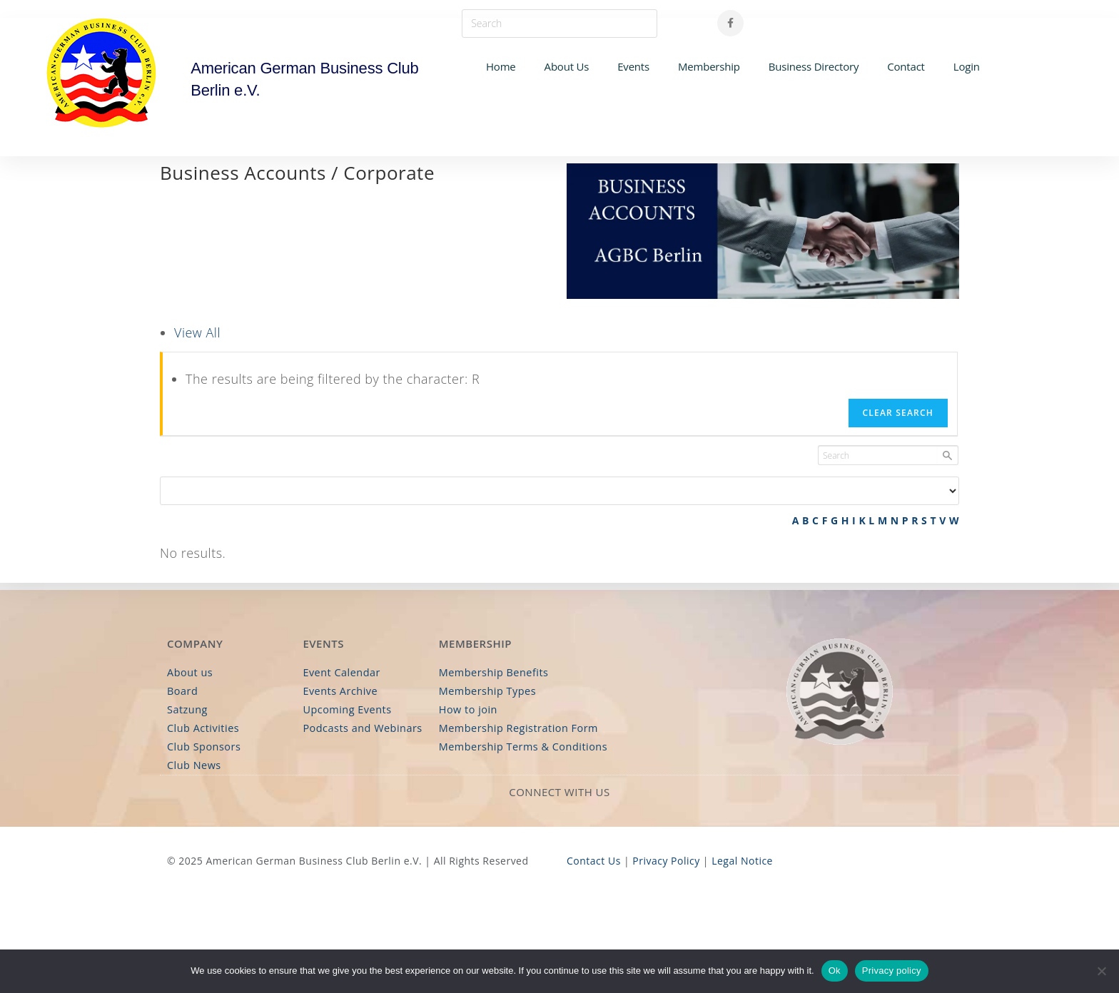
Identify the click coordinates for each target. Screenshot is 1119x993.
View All (197, 332)
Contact (905, 66)
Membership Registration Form (516, 728)
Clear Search (898, 413)
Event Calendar (340, 674)
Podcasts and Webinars (361, 728)
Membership (709, 66)
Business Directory (814, 66)
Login (966, 66)
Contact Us (594, 859)
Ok (835, 970)
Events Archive (339, 692)
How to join (467, 710)
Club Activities (202, 728)
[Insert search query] (559, 23)
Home (501, 66)
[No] (1101, 971)
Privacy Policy (665, 859)
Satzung (186, 710)
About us (189, 674)
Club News (193, 764)
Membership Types (486, 692)
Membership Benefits (492, 674)
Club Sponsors (202, 746)
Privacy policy (891, 970)
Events (633, 66)
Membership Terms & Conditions (521, 746)
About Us (567, 66)
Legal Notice (742, 859)
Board (182, 692)
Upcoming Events (346, 710)
